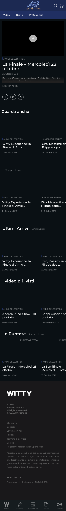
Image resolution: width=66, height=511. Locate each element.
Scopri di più (13, 170)
